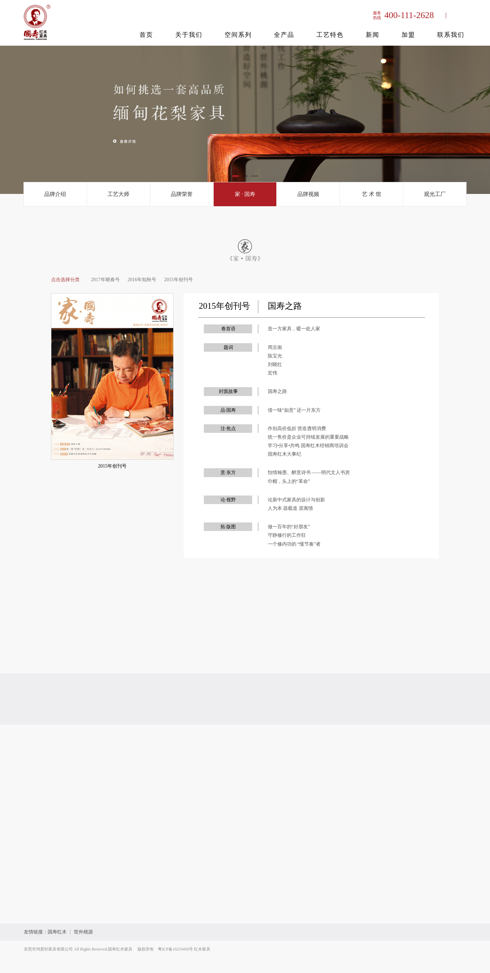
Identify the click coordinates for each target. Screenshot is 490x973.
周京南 (275, 347)
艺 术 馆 (371, 194)
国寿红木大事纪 (284, 454)
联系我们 (450, 34)
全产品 (284, 34)
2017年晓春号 (105, 279)
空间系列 (238, 34)
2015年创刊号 (178, 279)
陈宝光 (275, 356)
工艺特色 (330, 34)
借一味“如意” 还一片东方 (294, 410)
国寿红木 (57, 931)
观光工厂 (435, 194)
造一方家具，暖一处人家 (294, 328)
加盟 (408, 34)
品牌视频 (308, 194)
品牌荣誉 (182, 194)
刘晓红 (275, 364)
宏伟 (272, 373)
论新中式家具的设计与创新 (296, 499)
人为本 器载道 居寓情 (290, 508)
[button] (235, 176)
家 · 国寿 (245, 194)
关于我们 (188, 34)
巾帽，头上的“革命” (289, 481)
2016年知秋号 (142, 279)
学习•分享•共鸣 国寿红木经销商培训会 (308, 445)
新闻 (372, 34)
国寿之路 (277, 391)
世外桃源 (83, 931)
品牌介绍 (55, 194)
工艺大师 (118, 194)
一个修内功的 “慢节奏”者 (294, 544)
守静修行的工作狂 (287, 535)
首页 (146, 34)
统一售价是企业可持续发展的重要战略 (308, 437)
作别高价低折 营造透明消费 (297, 428)
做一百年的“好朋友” (289, 526)
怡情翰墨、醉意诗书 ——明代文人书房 (309, 472)
